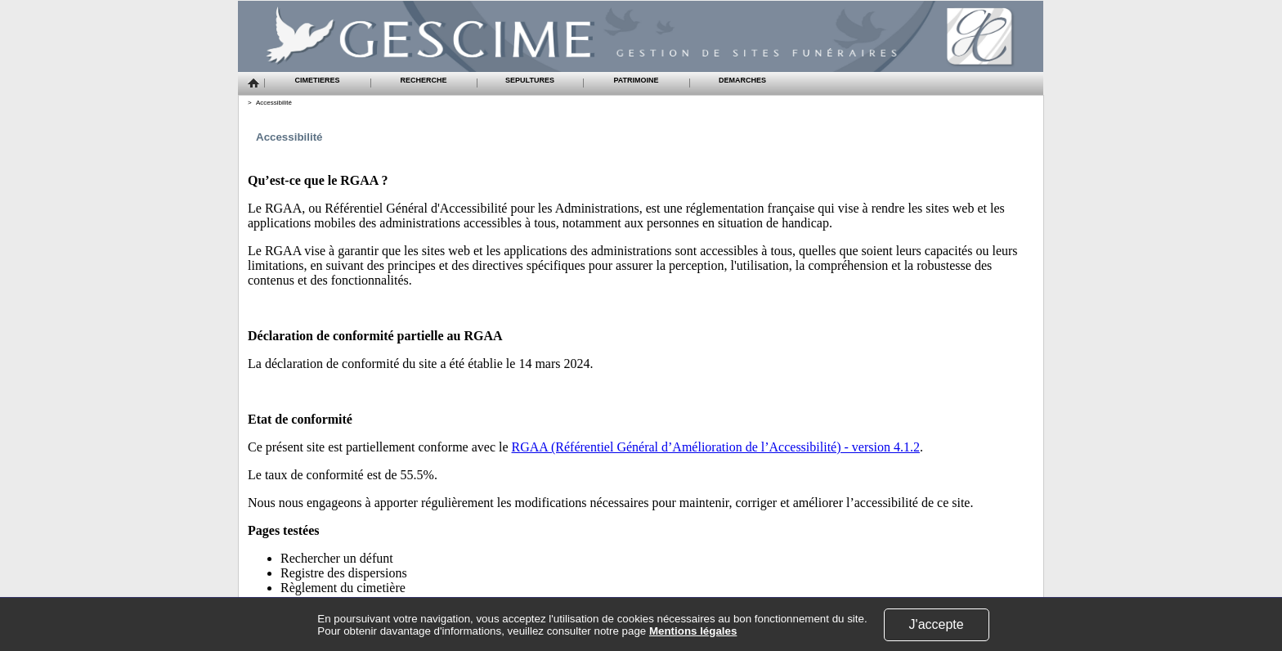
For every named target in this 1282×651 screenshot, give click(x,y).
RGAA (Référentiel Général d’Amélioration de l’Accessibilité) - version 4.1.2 (716, 447)
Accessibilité (274, 102)
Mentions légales (693, 631)
